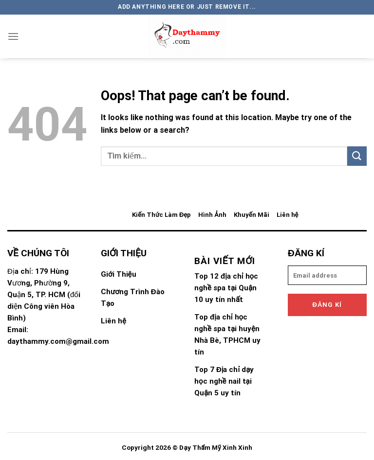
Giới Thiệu (118, 274)
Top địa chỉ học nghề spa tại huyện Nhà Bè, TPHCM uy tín (227, 334)
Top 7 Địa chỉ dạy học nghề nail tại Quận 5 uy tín (224, 381)
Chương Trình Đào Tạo (133, 297)
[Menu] (13, 36)
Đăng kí (327, 304)
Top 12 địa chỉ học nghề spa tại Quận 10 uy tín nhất (226, 288)
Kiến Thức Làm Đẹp (161, 214)
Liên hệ (288, 214)
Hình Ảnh (212, 214)
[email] (327, 275)
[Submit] (357, 155)
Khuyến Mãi (251, 214)
